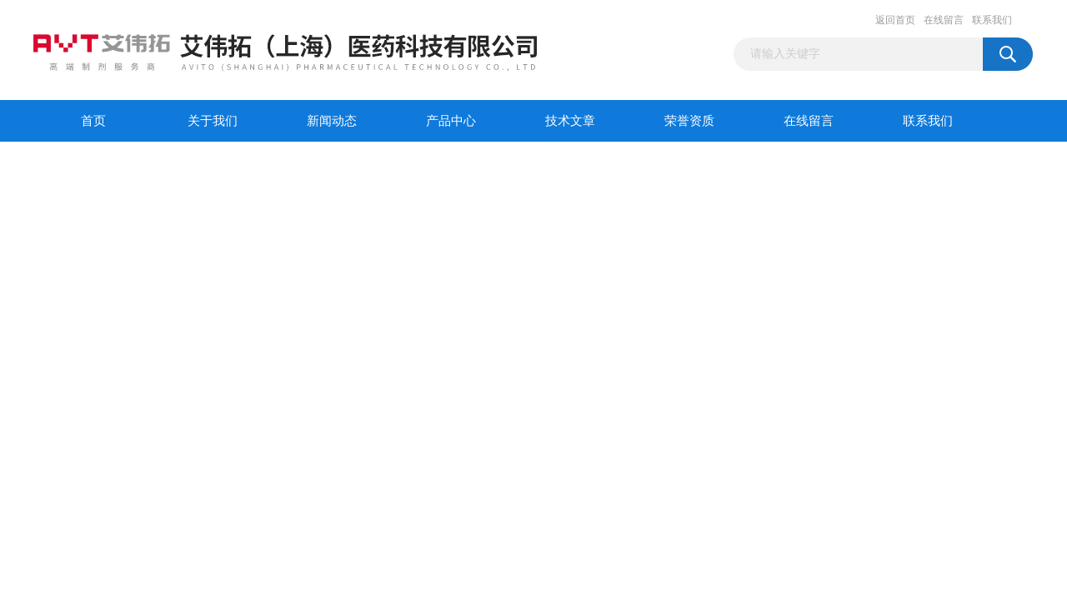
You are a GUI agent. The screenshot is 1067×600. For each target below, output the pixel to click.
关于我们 (213, 121)
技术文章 (570, 121)
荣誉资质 (689, 121)
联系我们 (992, 20)
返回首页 (895, 20)
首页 (93, 121)
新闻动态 (332, 121)
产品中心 (451, 121)
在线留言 (944, 20)
